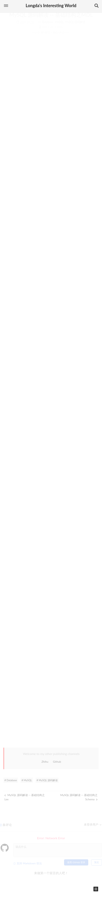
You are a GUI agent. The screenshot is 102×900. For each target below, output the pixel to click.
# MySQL (26, 780)
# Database (10, 780)
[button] (6, 6)
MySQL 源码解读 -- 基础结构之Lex (24, 797)
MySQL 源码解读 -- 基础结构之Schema (79, 797)
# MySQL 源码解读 (47, 780)
